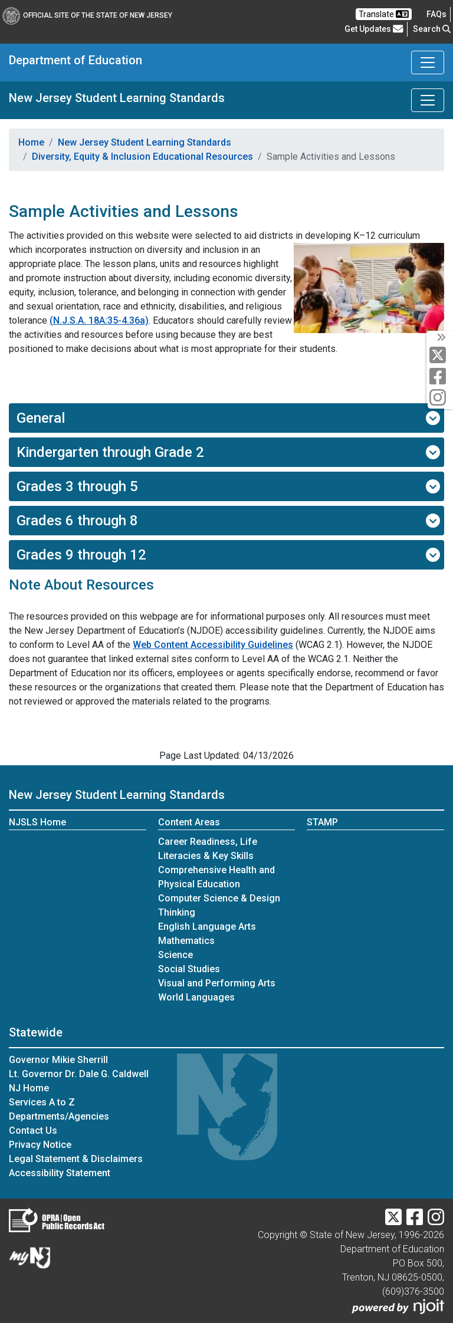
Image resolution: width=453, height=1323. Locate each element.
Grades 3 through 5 (228, 486)
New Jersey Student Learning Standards (117, 98)
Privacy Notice (40, 1144)
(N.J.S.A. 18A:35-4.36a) (99, 320)
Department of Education (75, 60)
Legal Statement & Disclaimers (76, 1158)
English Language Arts (207, 926)
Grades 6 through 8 (228, 520)
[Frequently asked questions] (436, 14)
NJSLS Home (37, 822)
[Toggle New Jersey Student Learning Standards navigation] (427, 100)
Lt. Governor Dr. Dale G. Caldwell (79, 1074)
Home (31, 142)
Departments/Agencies (59, 1116)
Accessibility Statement (59, 1173)
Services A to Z (42, 1102)
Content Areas (189, 822)
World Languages (196, 997)
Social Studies (189, 969)
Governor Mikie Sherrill (58, 1059)
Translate (384, 14)
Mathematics (186, 940)
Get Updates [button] (373, 29)
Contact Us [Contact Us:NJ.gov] (33, 1130)
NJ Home (29, 1088)
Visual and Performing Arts (216, 983)
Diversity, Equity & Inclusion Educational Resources (142, 156)
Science (175, 954)
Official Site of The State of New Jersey (87, 15)
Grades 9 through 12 (228, 555)
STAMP (322, 822)
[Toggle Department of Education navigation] (427, 62)
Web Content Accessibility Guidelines (213, 644)
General (228, 418)
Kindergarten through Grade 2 (228, 452)
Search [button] (432, 29)
